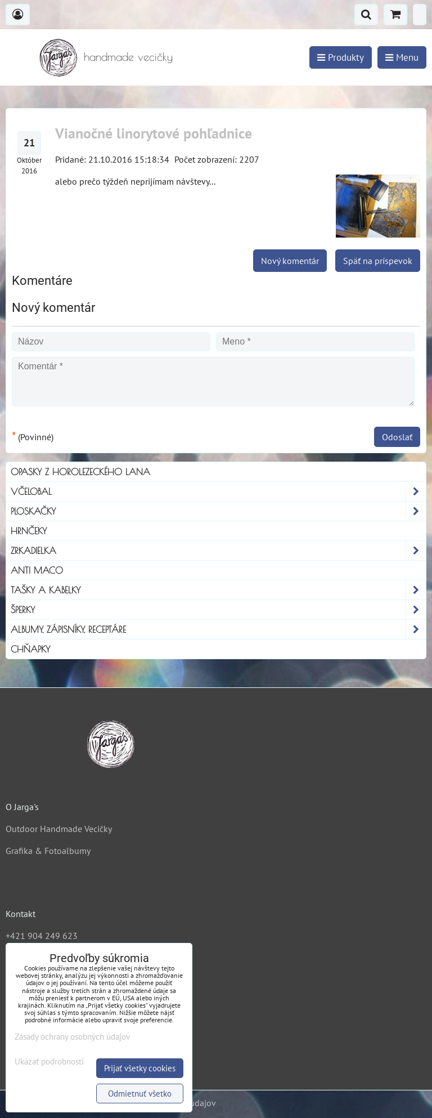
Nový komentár (290, 260)
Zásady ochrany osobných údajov (72, 1036)
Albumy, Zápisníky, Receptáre (218, 629)
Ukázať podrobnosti (49, 1062)
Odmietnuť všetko (140, 1093)
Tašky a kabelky (218, 590)
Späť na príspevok (377, 260)
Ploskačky (218, 511)
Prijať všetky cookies (140, 1068)
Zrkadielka (218, 550)
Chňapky (30, 649)
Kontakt (20, 913)
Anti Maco (37, 570)
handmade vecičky (128, 56)
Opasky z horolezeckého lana (80, 472)
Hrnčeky (29, 531)
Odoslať (397, 436)
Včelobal (218, 491)
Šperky (218, 609)
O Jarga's (22, 806)
